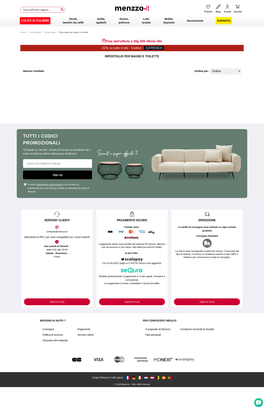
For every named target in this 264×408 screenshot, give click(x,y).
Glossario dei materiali (55, 340)
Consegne (48, 329)
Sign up (57, 174)
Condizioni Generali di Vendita (197, 329)
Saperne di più (56, 301)
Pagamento (83, 329)
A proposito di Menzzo (158, 329)
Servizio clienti (85, 334)
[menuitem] (35, 20)
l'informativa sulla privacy (49, 184)
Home (23, 32)
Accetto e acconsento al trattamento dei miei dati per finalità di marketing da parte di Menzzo (56, 188)
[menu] (132, 20)
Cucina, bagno (35, 32)
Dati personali (153, 334)
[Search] (62, 9)
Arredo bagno (50, 32)
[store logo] (133, 9)
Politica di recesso (53, 334)
